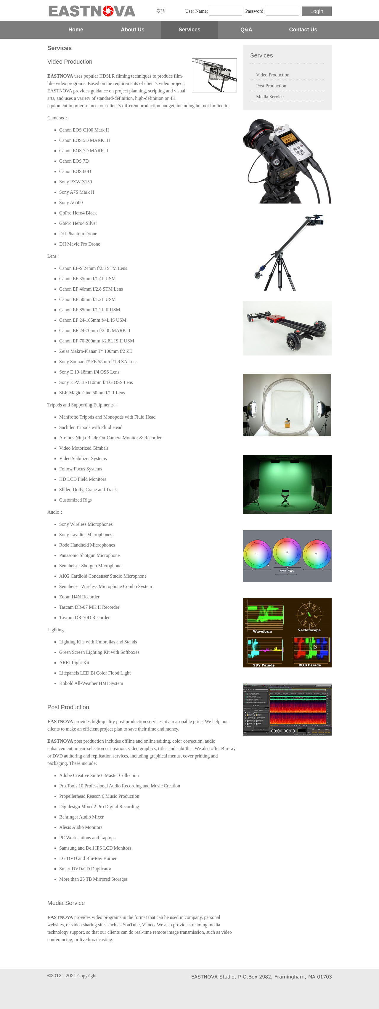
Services (189, 30)
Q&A (246, 30)
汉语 (161, 11)
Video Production (69, 61)
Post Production (68, 707)
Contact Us (303, 30)
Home (75, 30)
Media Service (66, 903)
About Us (132, 30)
